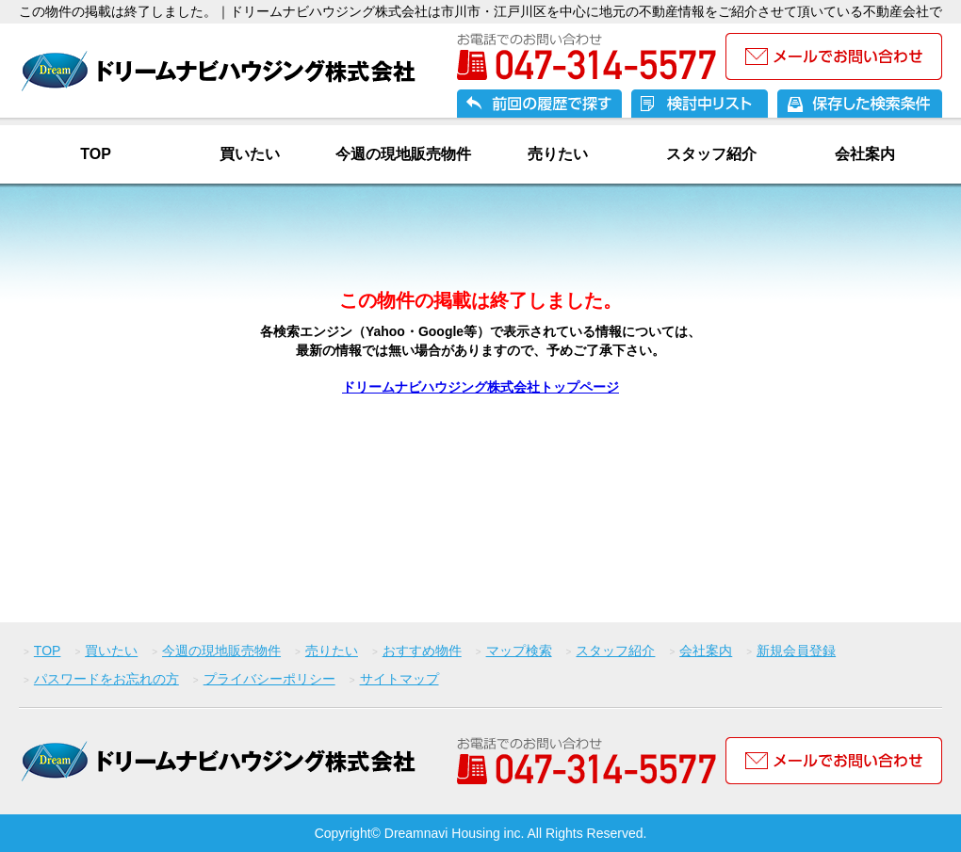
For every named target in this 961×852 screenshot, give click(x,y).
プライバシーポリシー (269, 678)
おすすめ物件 (422, 650)
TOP (95, 154)
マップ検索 (519, 650)
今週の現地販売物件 (403, 154)
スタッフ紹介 (711, 154)
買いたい (250, 154)
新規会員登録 (796, 650)
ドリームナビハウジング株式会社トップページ (480, 386)
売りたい (558, 154)
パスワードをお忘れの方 (106, 678)
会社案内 (865, 154)
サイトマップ (399, 678)
